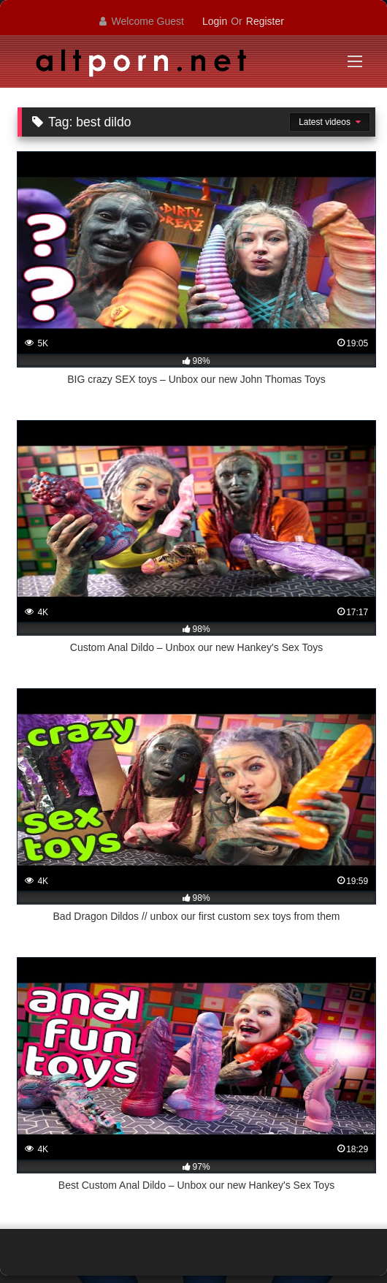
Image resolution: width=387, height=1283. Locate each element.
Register (265, 21)
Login (214, 21)
